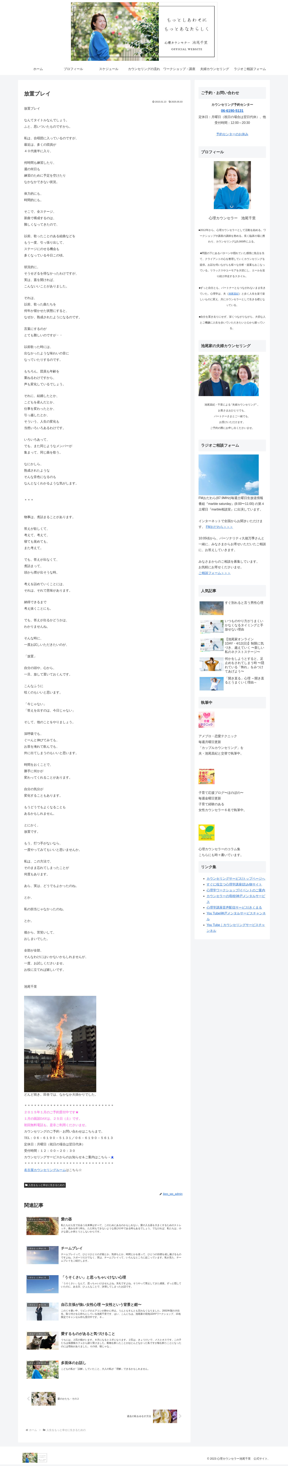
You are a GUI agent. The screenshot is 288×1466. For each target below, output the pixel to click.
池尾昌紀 (233, 293)
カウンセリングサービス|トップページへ (236, 878)
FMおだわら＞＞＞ (219, 527)
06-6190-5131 (232, 111)
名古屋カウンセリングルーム (45, 1170)
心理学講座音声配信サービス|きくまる (234, 907)
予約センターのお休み (232, 134)
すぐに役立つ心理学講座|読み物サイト (234, 884)
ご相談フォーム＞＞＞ (215, 573)
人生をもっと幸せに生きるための (45, 1185)
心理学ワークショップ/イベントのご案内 (236, 890)
